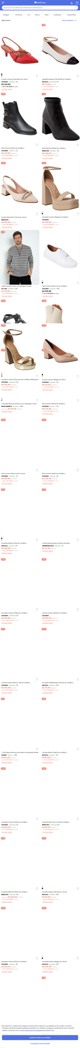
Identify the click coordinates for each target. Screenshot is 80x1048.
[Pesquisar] (76, 7)
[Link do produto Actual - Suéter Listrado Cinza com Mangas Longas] (19, 263)
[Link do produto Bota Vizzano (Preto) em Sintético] (19, 126)
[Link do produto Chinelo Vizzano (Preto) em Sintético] (60, 684)
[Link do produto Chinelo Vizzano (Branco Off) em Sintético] (19, 754)
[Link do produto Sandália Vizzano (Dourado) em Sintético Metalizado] (19, 403)
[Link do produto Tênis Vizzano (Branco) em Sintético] (60, 263)
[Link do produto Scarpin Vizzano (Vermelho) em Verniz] (19, 57)
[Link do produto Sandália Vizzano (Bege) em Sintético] (60, 195)
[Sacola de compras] (76, 2)
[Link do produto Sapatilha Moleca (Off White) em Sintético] (60, 57)
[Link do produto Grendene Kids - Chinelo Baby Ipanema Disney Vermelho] (60, 613)
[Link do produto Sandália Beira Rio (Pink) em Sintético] (19, 965)
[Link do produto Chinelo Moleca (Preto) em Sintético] (60, 825)
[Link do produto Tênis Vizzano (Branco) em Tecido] (19, 543)
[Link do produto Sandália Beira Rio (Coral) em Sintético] (60, 895)
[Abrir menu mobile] (3, 3)
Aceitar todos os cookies (40, 1037)
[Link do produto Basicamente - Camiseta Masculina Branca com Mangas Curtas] (19, 473)
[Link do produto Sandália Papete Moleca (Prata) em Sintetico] (60, 754)
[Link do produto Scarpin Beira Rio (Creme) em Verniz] (19, 195)
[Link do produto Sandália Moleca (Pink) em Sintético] (19, 613)
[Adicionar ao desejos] (37, 75)
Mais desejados (69, 20)
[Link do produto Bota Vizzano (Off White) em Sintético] (60, 332)
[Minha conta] (71, 2)
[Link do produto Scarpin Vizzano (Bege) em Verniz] (60, 403)
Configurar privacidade (40, 1043)
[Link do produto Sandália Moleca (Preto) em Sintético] (19, 332)
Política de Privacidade (33, 1030)
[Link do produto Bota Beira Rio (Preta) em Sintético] (60, 126)
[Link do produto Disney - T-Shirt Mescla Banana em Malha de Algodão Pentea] (19, 825)
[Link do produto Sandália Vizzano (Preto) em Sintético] (19, 684)
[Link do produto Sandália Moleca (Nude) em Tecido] (60, 965)
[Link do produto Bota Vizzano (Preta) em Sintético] (60, 543)
